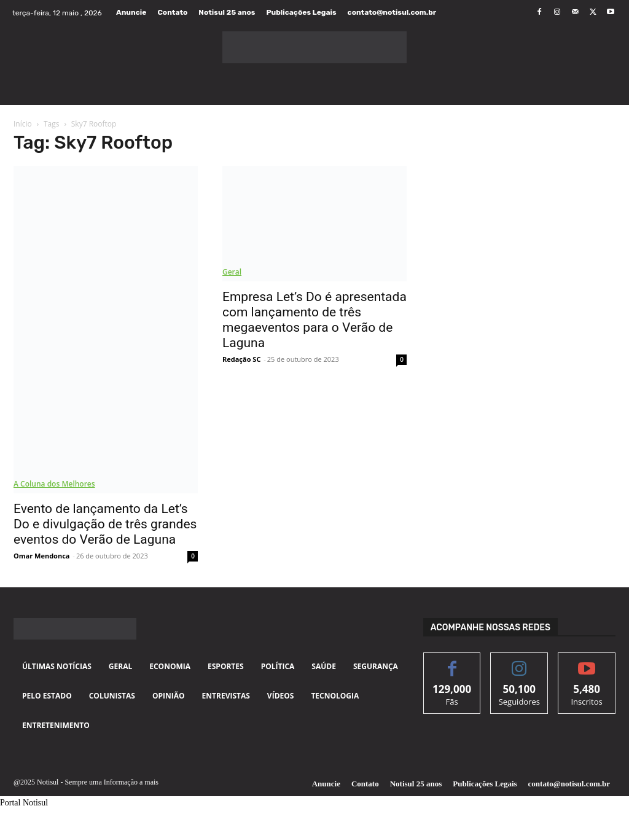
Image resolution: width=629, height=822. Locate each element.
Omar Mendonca (41, 555)
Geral (231, 272)
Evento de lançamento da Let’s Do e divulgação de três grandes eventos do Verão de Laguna (105, 524)
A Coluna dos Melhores (54, 484)
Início (23, 124)
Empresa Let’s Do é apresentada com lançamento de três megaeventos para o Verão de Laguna (314, 319)
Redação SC (241, 359)
